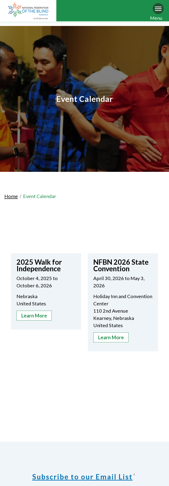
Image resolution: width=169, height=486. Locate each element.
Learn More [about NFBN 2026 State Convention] (111, 337)
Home (11, 196)
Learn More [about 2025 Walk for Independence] (34, 316)
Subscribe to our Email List (84, 476)
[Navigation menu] (158, 8)
